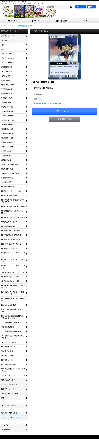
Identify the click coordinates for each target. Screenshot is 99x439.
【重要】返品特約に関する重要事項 (47, 104)
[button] (86, 21)
